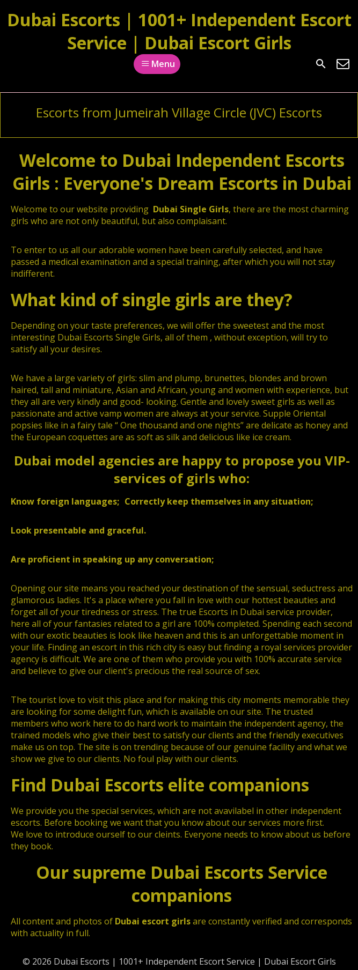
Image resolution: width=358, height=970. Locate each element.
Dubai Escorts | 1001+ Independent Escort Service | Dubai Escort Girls (179, 31)
